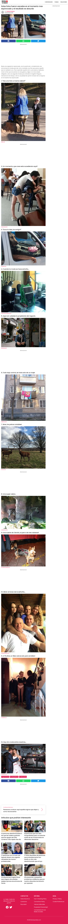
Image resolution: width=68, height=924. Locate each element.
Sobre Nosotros (25, 899)
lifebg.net (3, 141)
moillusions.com (4, 529)
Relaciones (63, 2)
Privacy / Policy (57, 899)
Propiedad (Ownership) (41, 907)
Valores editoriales (39, 904)
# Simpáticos (14, 777)
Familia (57, 2)
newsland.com (4, 774)
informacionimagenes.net (6, 313)
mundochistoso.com (5, 653)
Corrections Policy (39, 901)
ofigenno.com (4, 421)
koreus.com (3, 469)
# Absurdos (22, 777)
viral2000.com (4, 717)
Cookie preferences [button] (58, 901)
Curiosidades (49, 2)
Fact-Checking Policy (40, 899)
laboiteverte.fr (4, 348)
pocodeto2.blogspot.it (5, 567)
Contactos (24, 901)
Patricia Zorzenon (11, 11)
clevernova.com (4, 226)
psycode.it (23, 904)
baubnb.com (3, 266)
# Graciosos (5, 777)
